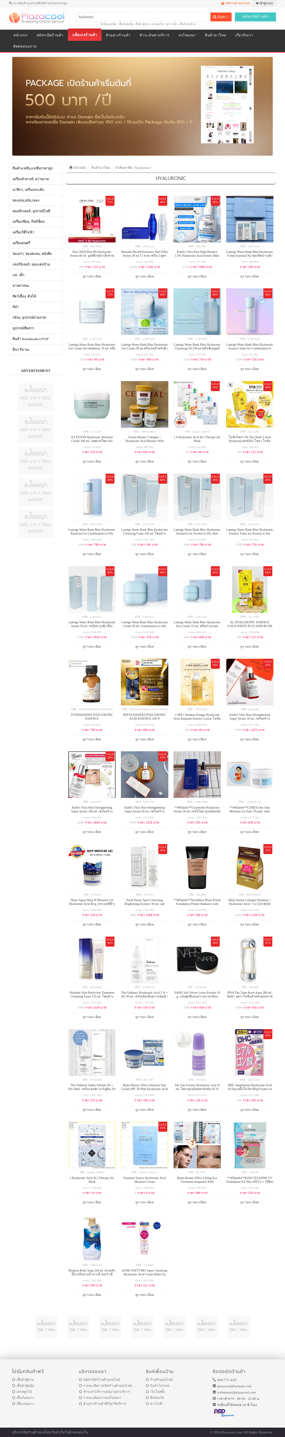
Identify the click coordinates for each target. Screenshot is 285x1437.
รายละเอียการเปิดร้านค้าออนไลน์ (105, 1385)
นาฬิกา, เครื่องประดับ (28, 190)
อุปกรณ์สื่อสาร (23, 328)
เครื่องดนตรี (21, 243)
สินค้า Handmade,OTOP (30, 339)
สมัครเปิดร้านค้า (255, 16)
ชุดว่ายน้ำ (171, 24)
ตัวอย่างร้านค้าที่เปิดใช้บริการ (102, 1404)
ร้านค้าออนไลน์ (159, 1379)
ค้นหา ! (221, 17)
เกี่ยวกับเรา (244, 35)
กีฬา (15, 307)
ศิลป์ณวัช (155, 1398)
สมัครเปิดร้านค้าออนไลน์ (99, 1379)
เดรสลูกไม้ (157, 24)
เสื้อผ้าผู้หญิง (126, 24)
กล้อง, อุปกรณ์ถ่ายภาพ (29, 317)
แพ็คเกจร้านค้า (84, 35)
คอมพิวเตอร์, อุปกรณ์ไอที (31, 211)
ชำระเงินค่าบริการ (154, 35)
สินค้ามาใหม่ (215, 35)
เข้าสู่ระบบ (264, 3)
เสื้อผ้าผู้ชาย (142, 24)
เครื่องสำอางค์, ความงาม (30, 179)
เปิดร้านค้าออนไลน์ (235, 3)
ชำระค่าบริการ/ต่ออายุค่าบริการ (104, 1392)
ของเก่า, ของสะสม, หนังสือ (32, 254)
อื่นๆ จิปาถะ (21, 349)
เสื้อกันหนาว (23, 1398)
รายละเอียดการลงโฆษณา (100, 1398)
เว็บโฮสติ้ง (155, 1392)
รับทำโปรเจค (158, 1385)
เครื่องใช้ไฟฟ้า (23, 232)
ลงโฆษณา (187, 35)
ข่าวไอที (154, 1404)
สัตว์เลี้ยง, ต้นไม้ (24, 296)
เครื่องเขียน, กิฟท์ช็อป (28, 221)
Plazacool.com (232, 1432)
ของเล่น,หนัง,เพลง (25, 200)
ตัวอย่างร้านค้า (118, 35)
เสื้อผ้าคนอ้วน (187, 24)
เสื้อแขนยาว (23, 1404)
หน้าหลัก (77, 167)
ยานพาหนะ (20, 285)
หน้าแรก (20, 35)
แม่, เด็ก (18, 275)
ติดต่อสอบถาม (25, 46)
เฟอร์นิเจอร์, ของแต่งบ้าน (31, 264)
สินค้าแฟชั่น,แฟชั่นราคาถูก (32, 168)
